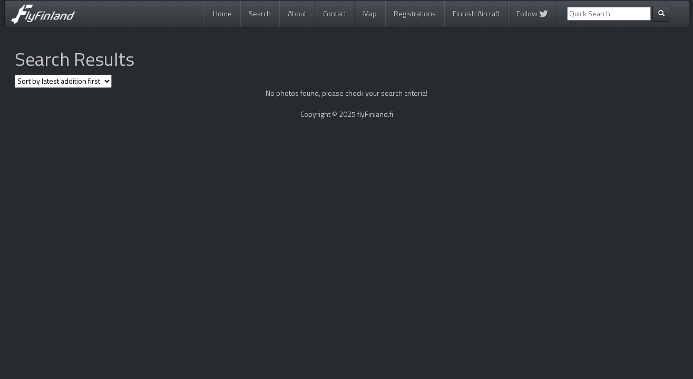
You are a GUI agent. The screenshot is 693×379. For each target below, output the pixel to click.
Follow (532, 13)
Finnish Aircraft (476, 13)
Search (260, 13)
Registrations (415, 13)
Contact (334, 13)
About (297, 13)
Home (222, 13)
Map (370, 13)
